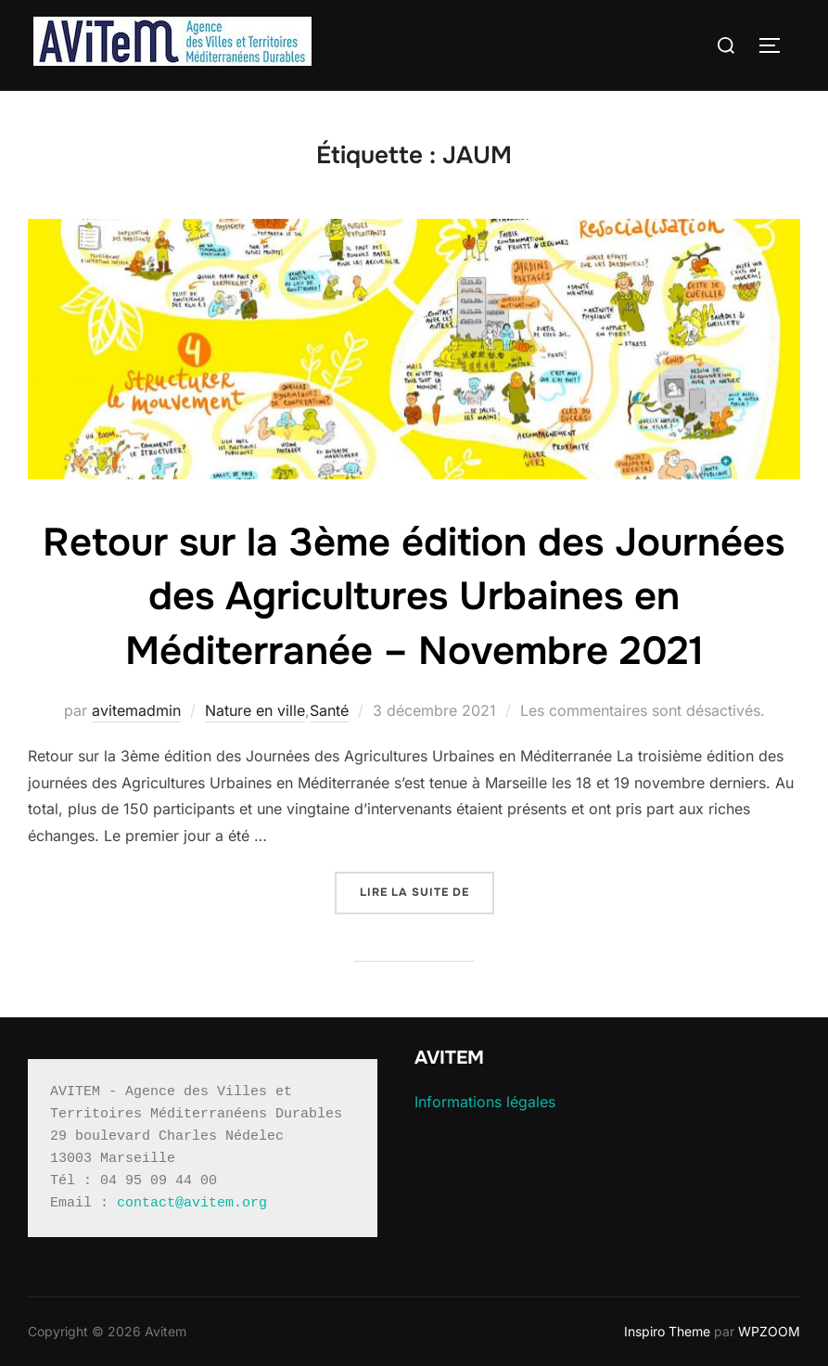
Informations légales (484, 1101)
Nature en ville (255, 710)
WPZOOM (769, 1331)
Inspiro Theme (667, 1331)
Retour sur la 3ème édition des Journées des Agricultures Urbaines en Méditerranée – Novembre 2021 (413, 597)
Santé (329, 710)
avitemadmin (136, 710)
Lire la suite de (427, 891)
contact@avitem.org (192, 1203)
